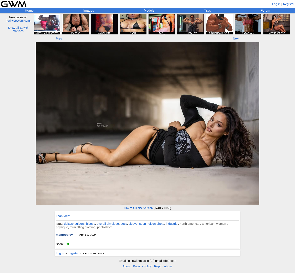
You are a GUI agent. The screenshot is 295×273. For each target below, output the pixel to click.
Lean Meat (63, 216)
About (126, 266)
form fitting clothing (82, 227)
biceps (90, 223)
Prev (59, 38)
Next (236, 38)
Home (29, 10)
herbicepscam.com (18, 20)
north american (190, 223)
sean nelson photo (151, 223)
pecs (124, 223)
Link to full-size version (138, 208)
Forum (265, 10)
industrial (172, 223)
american (208, 223)
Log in (276, 4)
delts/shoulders (74, 223)
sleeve (133, 223)
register (74, 253)
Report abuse (163, 266)
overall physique (108, 223)
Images (88, 10)
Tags (207, 10)
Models (149, 10)
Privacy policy (142, 266)
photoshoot (104, 227)
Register (288, 4)
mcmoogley (64, 234)
